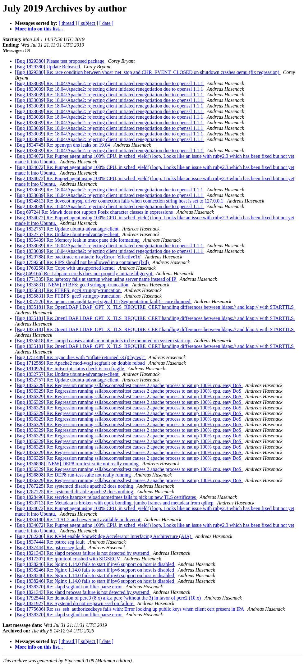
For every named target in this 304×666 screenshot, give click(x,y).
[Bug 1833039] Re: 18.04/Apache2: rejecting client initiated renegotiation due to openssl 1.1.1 (109, 83)
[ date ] (106, 23)
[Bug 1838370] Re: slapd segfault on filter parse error (69, 586)
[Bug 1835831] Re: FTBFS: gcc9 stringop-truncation (68, 290)
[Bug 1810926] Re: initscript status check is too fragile (70, 368)
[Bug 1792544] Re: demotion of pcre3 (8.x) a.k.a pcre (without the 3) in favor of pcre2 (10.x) (108, 597)
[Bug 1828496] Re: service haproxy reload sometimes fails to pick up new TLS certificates (106, 497)
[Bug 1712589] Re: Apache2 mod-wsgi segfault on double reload (80, 363)
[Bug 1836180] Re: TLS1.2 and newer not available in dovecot (78, 519)
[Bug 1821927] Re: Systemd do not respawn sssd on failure (75, 603)
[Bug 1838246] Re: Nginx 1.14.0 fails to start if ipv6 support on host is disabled (95, 564)
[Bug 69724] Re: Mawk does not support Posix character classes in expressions (94, 212)
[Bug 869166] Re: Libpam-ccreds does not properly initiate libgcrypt (84, 273)
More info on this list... (39, 28)
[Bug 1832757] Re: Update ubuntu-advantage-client (67, 228)
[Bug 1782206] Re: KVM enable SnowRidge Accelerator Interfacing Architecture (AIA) (103, 536)
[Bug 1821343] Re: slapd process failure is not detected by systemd (82, 553)
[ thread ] (68, 23)
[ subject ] (88, 23)
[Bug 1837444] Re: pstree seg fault (50, 542)
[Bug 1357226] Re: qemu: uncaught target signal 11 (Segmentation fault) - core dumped (103, 301)
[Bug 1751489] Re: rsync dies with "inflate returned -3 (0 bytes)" (80, 357)
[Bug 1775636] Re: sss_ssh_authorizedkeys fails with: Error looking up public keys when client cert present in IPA (130, 609)
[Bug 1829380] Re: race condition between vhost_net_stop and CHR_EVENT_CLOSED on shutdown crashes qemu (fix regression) (148, 72)
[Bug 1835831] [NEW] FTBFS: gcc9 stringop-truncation (72, 284)
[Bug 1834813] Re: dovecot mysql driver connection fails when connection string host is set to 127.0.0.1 (119, 200)
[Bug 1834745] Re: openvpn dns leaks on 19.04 (63, 145)
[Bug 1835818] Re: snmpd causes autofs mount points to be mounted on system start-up (103, 340)
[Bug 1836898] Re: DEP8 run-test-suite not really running (73, 474)
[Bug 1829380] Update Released (48, 66)
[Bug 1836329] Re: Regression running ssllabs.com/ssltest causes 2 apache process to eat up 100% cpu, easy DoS (129, 385)
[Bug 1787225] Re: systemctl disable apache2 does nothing (74, 486)
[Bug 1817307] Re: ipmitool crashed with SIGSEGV (68, 558)
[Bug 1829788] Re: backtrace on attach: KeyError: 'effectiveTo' (78, 256)
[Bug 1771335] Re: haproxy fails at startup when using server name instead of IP (96, 279)
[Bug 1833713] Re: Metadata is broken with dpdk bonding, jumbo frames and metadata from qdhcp (115, 502)
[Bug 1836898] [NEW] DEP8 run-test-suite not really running (77, 463)
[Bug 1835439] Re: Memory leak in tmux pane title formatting (78, 240)
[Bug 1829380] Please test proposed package (60, 61)
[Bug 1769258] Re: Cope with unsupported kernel (65, 268)
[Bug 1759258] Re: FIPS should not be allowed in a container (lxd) (82, 262)
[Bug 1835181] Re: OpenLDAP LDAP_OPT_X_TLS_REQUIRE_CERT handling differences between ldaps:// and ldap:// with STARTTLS (155, 307)
